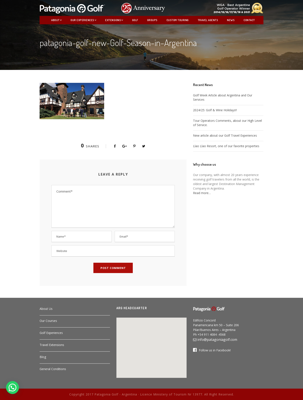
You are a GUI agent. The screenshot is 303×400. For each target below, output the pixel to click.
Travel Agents (208, 20)
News (231, 20)
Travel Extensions (52, 345)
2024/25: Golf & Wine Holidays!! (215, 110)
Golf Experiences (51, 333)
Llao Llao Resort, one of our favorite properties (226, 146)
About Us (46, 309)
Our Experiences (82, 20)
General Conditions (53, 369)
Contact (249, 20)
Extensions (113, 20)
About (55, 20)
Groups (152, 20)
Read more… (202, 193)
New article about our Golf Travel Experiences (225, 135)
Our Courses (48, 321)
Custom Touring (178, 20)
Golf (135, 20)
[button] (151, 345)
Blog (43, 357)
